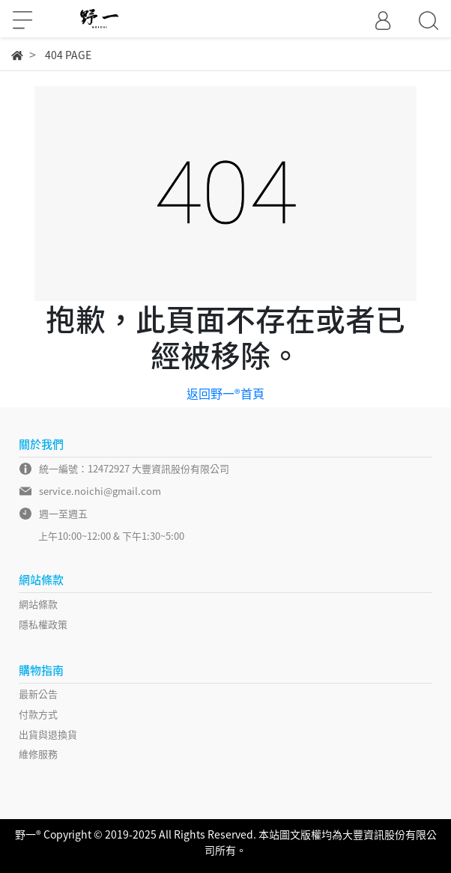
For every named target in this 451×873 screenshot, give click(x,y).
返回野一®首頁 (225, 393)
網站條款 (38, 604)
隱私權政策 (43, 624)
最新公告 (38, 694)
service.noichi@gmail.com (100, 491)
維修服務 (38, 753)
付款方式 (38, 714)
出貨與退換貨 (48, 734)
